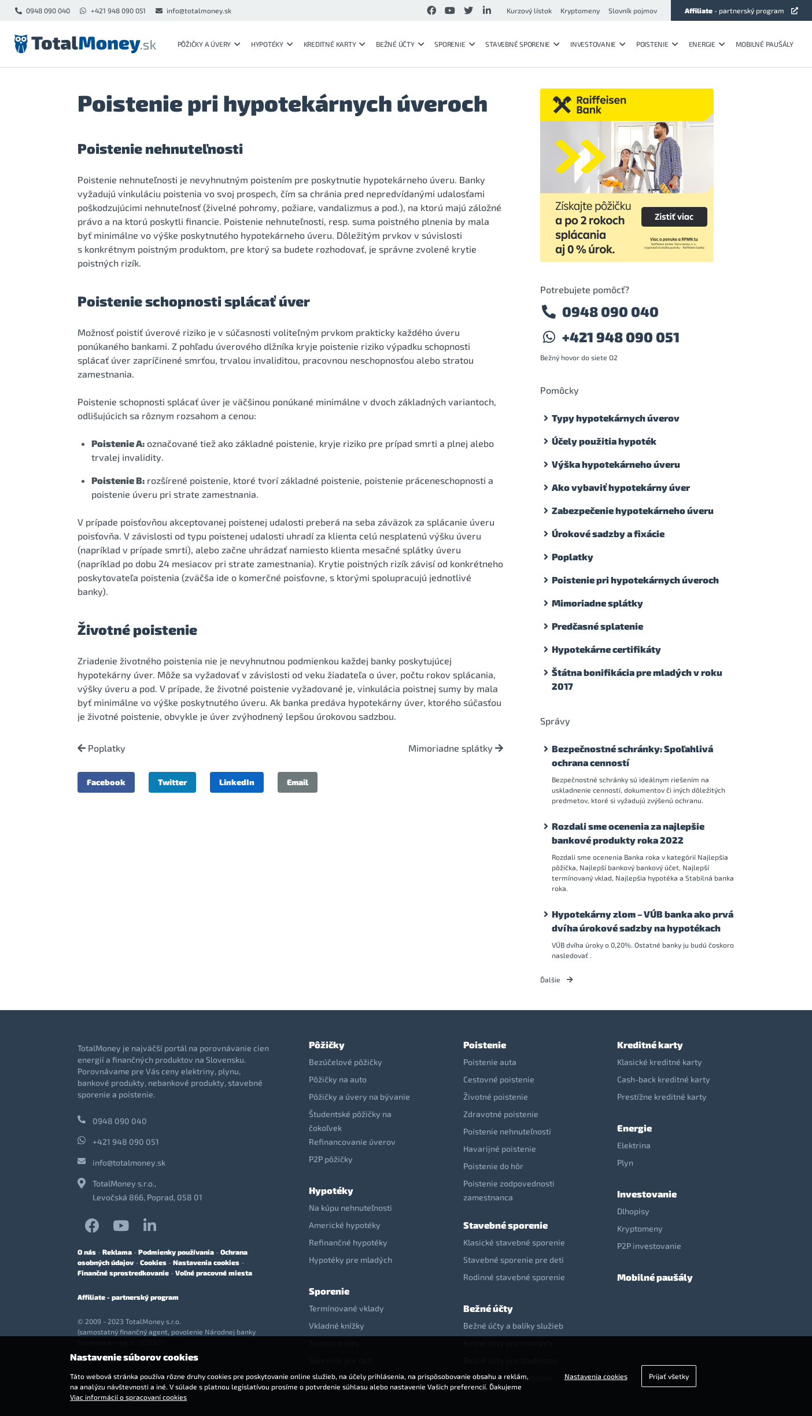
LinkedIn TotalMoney (149, 1225)
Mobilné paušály (764, 44)
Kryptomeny (580, 10)
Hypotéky (272, 44)
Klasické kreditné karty (659, 1062)
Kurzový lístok (529, 10)
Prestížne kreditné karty (662, 1096)
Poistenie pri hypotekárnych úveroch (635, 579)
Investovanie (598, 44)
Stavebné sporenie (522, 44)
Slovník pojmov (632, 10)
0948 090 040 (42, 10)
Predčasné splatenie (597, 625)
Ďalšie (556, 979)
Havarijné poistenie (499, 1148)
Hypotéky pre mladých (350, 1260)
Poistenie (657, 44)
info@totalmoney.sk (192, 10)
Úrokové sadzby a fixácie (608, 533)
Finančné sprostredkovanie (123, 1273)
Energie (707, 44)
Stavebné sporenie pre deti (513, 1260)
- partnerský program (741, 10)
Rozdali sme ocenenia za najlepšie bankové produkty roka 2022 (628, 832)
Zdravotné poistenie (500, 1114)
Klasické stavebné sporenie (514, 1242)
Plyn (625, 1162)
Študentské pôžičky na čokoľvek (350, 1121)
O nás (86, 1252)
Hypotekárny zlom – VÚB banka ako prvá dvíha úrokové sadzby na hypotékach (642, 920)
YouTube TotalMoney (121, 1225)
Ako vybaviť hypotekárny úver (621, 487)
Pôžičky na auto (338, 1079)
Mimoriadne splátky (455, 748)
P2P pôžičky (331, 1159)
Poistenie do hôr (493, 1166)
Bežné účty (400, 44)
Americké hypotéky (345, 1225)
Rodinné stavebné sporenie (514, 1277)
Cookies (153, 1262)
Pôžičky (327, 1044)
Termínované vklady (346, 1308)
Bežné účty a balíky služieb (513, 1325)
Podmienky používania (176, 1252)
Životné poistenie (495, 1096)
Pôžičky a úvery (209, 44)
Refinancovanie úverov (352, 1142)
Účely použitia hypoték (604, 440)
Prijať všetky (669, 1376)
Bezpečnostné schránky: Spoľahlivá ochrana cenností (632, 755)
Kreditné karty (335, 44)
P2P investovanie (649, 1246)
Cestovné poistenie (498, 1079)
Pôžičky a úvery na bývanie (359, 1096)
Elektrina (634, 1145)
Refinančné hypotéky (348, 1242)
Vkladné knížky (336, 1325)
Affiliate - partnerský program (128, 1297)
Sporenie (454, 44)
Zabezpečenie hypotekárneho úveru (633, 510)
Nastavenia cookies (206, 1262)
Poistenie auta (489, 1062)
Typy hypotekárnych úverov (616, 417)
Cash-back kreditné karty (663, 1079)
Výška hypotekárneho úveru (616, 464)
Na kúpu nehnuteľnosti (350, 1207)
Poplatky (101, 748)
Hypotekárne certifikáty (606, 649)
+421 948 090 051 (112, 10)
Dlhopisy (633, 1211)
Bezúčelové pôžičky (345, 1062)
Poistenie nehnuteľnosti (507, 1131)
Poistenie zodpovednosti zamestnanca (509, 1190)
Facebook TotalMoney (92, 1225)
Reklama (117, 1252)
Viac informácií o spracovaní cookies (128, 1397)
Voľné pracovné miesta (213, 1273)
